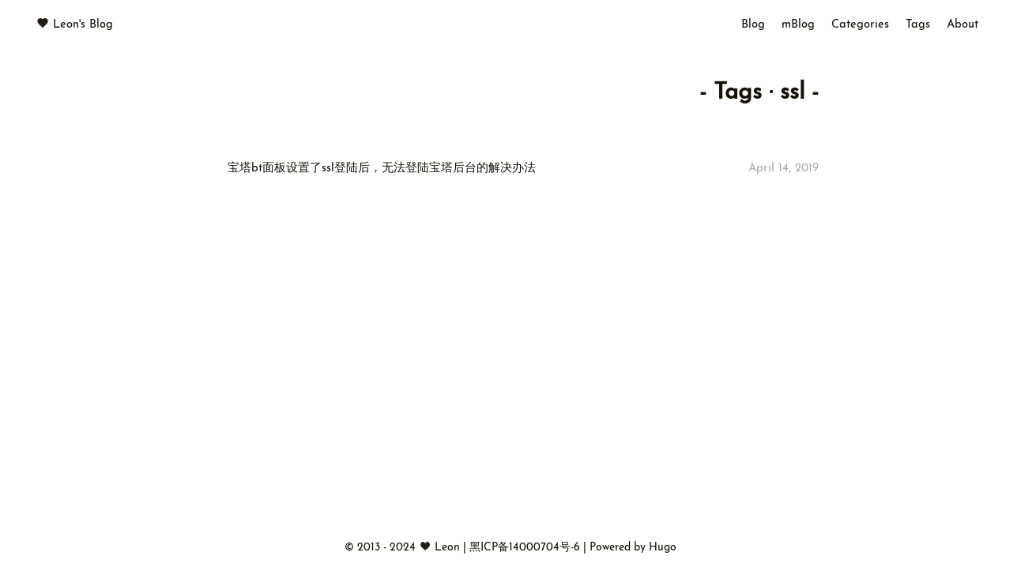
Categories (860, 25)
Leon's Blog (83, 25)
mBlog (798, 25)
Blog (753, 25)
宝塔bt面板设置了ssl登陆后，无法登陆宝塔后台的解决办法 (382, 169)
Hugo (662, 548)
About (962, 25)
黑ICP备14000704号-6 (526, 548)
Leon (447, 548)
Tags (918, 25)
